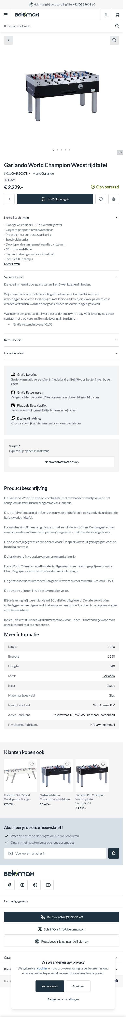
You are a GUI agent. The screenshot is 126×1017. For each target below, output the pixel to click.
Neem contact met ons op (61, 462)
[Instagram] (22, 885)
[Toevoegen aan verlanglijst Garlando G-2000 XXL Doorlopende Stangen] (32, 764)
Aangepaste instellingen (63, 999)
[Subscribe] (113, 853)
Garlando (47, 173)
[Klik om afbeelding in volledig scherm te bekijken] (114, 40)
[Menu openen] (5, 14)
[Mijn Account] (106, 14)
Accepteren (50, 986)
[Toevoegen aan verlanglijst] (100, 199)
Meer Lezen (12, 264)
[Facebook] (9, 885)
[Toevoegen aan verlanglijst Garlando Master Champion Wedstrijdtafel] (67, 764)
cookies (42, 968)
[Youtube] (48, 885)
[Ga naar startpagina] (27, 14)
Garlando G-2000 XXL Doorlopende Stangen (20, 799)
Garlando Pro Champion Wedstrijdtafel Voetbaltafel (92, 801)
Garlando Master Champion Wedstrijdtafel (56, 799)
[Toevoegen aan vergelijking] (113, 199)
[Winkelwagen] (117, 14)
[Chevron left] (8, 40)
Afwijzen (78, 986)
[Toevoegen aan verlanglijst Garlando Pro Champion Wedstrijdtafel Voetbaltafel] (103, 764)
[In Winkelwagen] (55, 199)
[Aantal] (9, 199)
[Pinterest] (35, 885)
